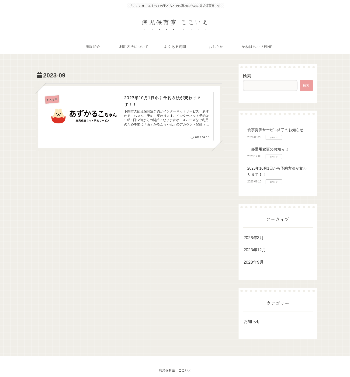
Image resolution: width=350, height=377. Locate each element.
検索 (247, 76)
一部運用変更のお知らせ (267, 149)
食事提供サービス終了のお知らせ (275, 130)
